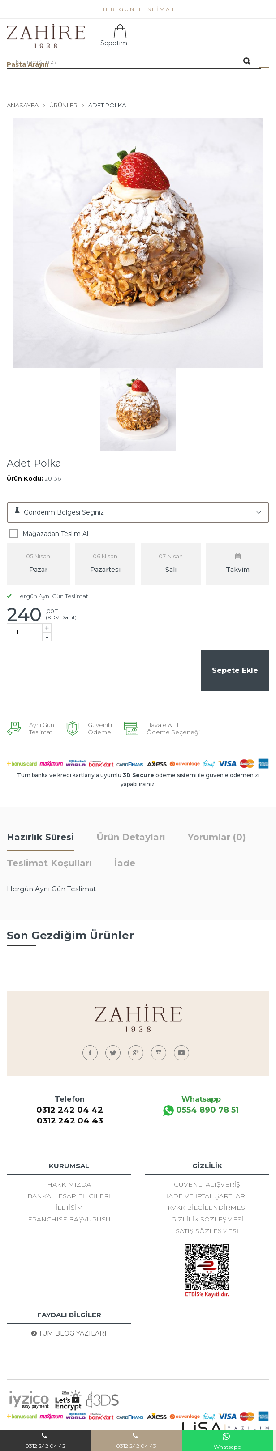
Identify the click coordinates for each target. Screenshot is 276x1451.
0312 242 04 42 (69, 1111)
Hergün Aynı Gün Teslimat (47, 596)
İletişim (69, 1209)
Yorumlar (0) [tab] (217, 838)
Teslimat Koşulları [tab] (49, 864)
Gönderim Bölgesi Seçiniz (64, 512)
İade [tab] (124, 864)
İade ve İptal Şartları (207, 1197)
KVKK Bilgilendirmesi (207, 1209)
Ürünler (63, 105)
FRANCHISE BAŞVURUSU (69, 1221)
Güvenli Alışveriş (207, 1186)
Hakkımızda (69, 1186)
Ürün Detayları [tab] (130, 838)
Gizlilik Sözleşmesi (207, 1221)
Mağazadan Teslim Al (55, 534)
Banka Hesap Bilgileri (69, 1197)
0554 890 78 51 (201, 1111)
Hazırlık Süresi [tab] (40, 838)
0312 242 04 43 (70, 1122)
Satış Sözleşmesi (207, 1232)
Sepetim (113, 35)
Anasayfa (23, 105)
